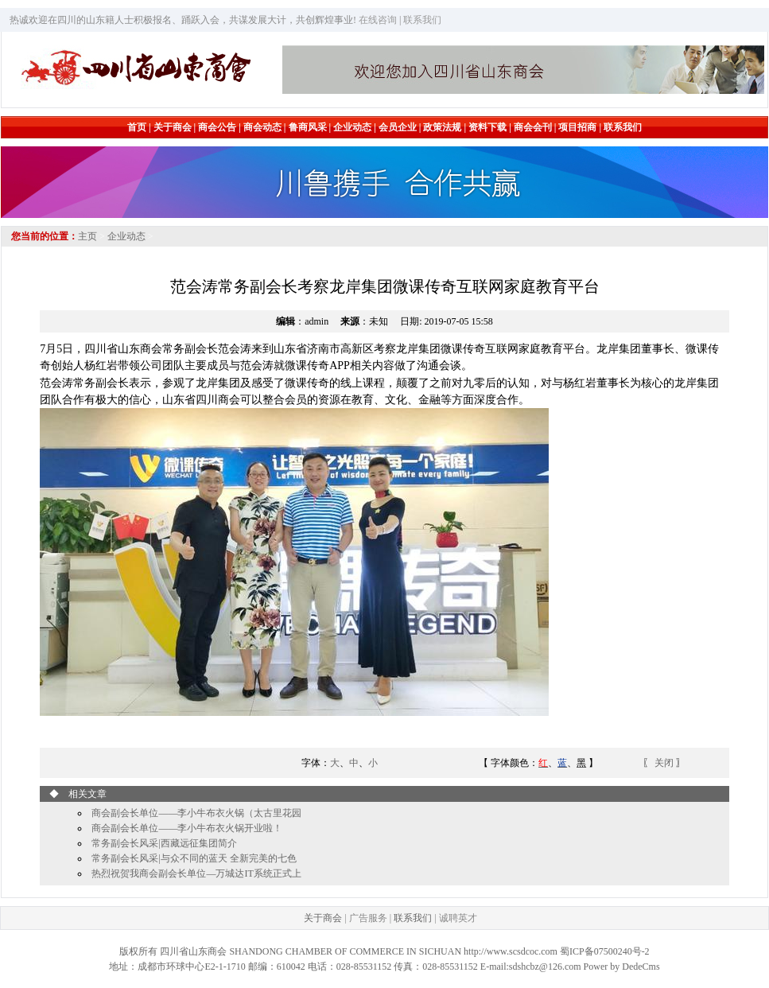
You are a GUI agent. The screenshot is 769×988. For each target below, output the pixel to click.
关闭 (665, 762)
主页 (87, 236)
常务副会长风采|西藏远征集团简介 (163, 843)
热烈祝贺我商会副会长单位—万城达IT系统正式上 (196, 873)
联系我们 (413, 918)
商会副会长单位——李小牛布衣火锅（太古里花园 (196, 813)
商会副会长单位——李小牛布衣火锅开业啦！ (186, 828)
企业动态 (126, 236)
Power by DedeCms (622, 966)
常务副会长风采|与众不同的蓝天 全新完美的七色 (193, 858)
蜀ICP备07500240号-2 (605, 951)
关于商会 (323, 918)
